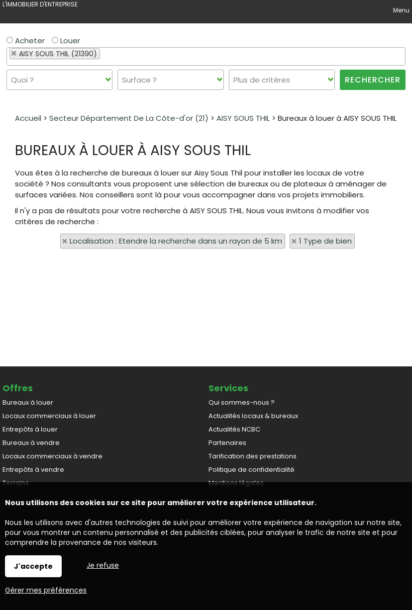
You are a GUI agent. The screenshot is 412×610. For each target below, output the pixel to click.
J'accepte (33, 566)
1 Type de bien (325, 241)
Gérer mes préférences (46, 590)
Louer (66, 40)
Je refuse (103, 565)
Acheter (25, 40)
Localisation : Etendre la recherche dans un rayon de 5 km (176, 241)
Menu (401, 10)
